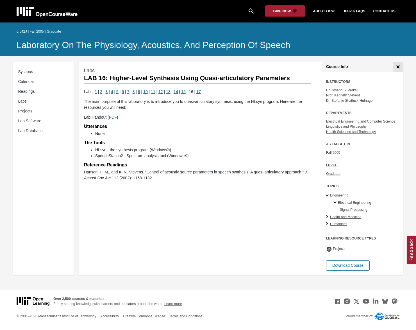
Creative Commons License (144, 316)
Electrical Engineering (354, 203)
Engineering (339, 195)
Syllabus (25, 71)
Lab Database (30, 130)
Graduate (333, 174)
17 (198, 91)
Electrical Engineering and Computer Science (360, 121)
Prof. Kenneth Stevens (343, 95)
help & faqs (353, 11)
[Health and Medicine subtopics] (328, 217)
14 (176, 91)
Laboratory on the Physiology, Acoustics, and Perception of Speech (153, 45)
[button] (348, 265)
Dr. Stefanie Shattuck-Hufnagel (349, 101)
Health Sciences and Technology (351, 132)
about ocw (324, 11)
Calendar (26, 81)
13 (168, 91)
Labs (22, 101)
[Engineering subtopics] (328, 195)
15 (183, 91)
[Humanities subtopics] (328, 224)
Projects (25, 111)
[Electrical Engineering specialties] (336, 202)
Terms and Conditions (185, 316)
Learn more (173, 304)
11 (153, 91)
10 (145, 91)
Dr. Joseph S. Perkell (342, 90)
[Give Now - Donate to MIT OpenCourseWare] (285, 11)
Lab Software (30, 121)
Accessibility (109, 316)
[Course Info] (398, 67)
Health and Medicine (346, 217)
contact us (384, 11)
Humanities (338, 224)
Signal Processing (353, 210)
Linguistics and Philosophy (346, 126)
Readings (26, 91)
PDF (113, 117)
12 (160, 91)
